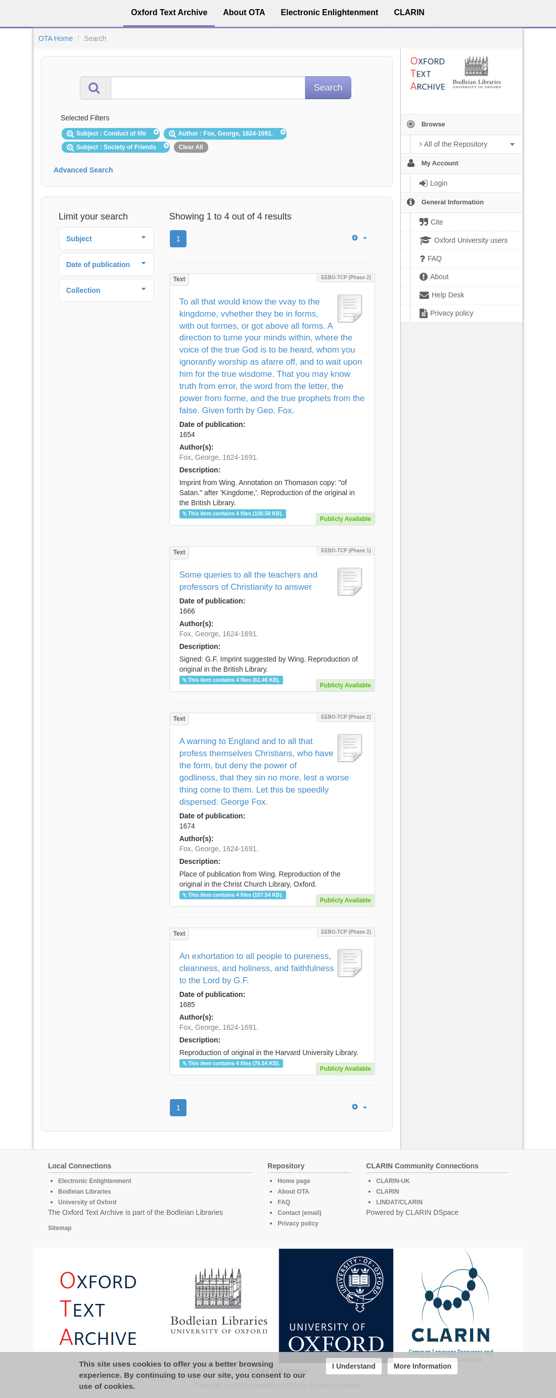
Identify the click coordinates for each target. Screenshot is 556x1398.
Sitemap (60, 1228)
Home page (293, 1181)
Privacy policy (297, 1223)
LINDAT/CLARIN (399, 1202)
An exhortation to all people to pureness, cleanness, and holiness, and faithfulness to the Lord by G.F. (256, 968)
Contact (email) (299, 1212)
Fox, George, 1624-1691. (218, 457)
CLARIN (387, 1191)
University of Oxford (87, 1202)
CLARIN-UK (393, 1181)
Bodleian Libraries (84, 1191)
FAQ (283, 1202)
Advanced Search (83, 170)
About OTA (293, 1191)
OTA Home (55, 38)
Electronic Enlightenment (94, 1181)
